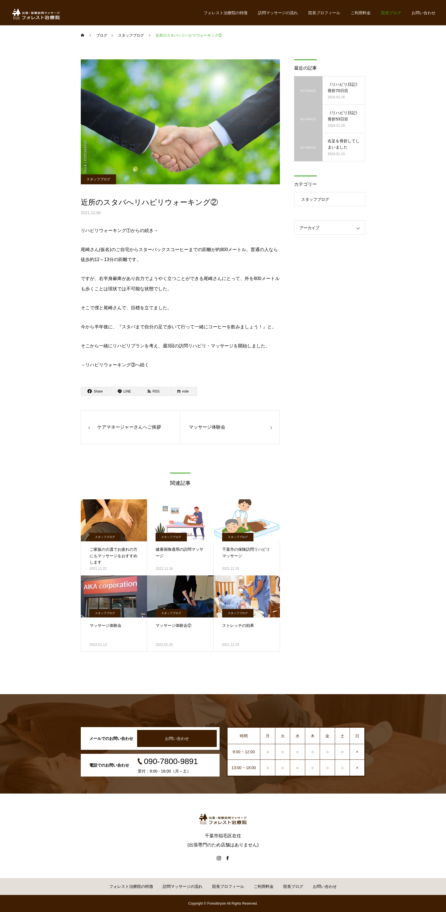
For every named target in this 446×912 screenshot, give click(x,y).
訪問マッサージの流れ (278, 13)
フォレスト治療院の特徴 (225, 13)
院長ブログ (391, 13)
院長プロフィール (324, 13)
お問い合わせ (423, 13)
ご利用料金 (361, 13)
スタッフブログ (98, 179)
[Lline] (124, 391)
